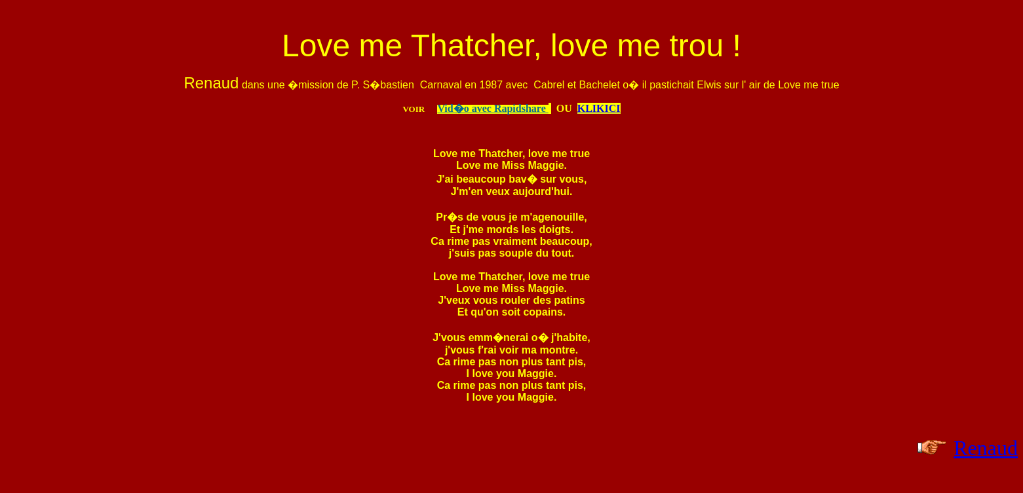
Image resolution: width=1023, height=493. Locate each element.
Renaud (986, 448)
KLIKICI (599, 108)
